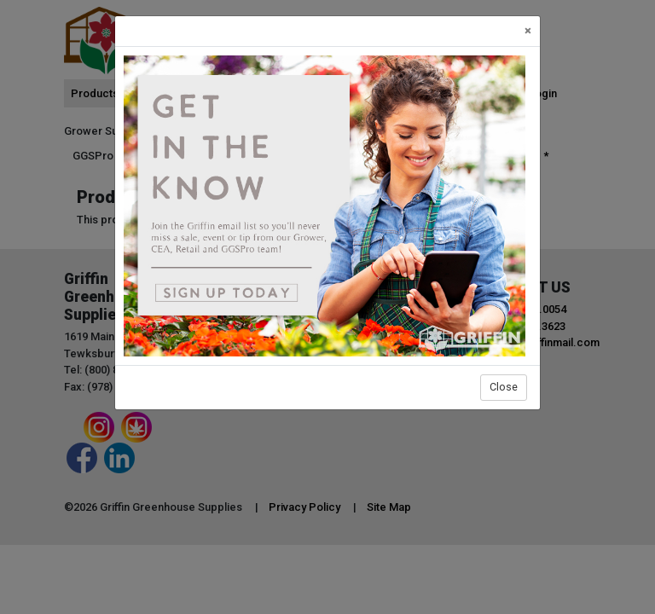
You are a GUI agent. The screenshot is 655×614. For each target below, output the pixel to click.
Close (504, 386)
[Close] (528, 31)
